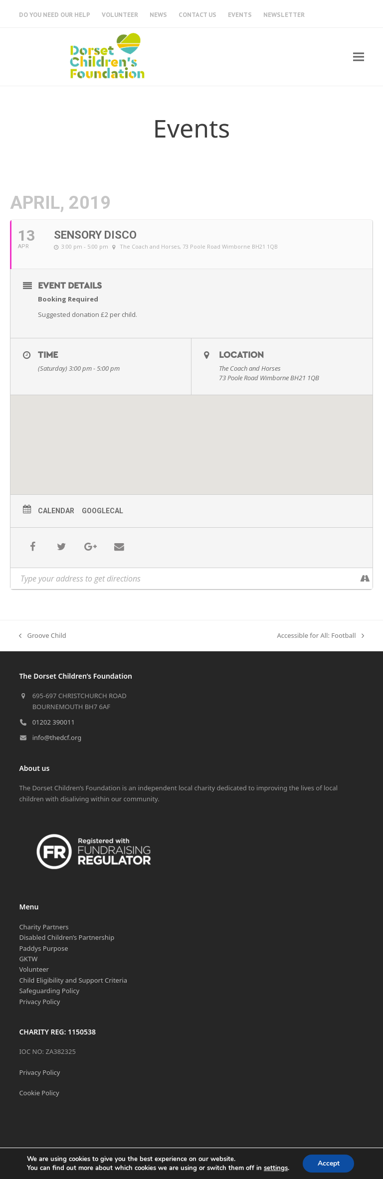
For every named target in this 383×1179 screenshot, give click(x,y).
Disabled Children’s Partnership (66, 937)
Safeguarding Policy (49, 990)
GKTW (28, 958)
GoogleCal (102, 511)
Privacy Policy (39, 1001)
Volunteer (34, 969)
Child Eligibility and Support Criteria (73, 980)
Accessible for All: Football (320, 636)
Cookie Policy (39, 1092)
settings (275, 1168)
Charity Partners (43, 926)
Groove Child (42, 636)
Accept (329, 1163)
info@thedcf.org (57, 737)
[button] (358, 56)
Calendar (56, 511)
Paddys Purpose (43, 948)
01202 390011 (53, 722)
